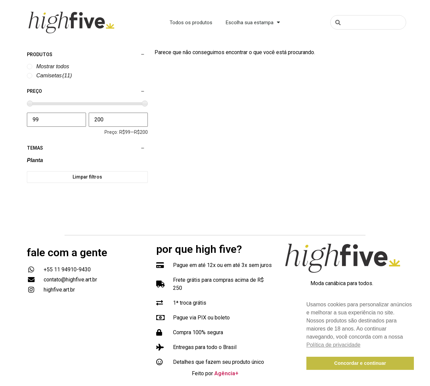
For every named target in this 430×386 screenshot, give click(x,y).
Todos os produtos (191, 23)
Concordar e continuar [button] (360, 363)
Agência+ (226, 373)
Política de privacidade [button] (333, 345)
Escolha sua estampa (253, 22)
